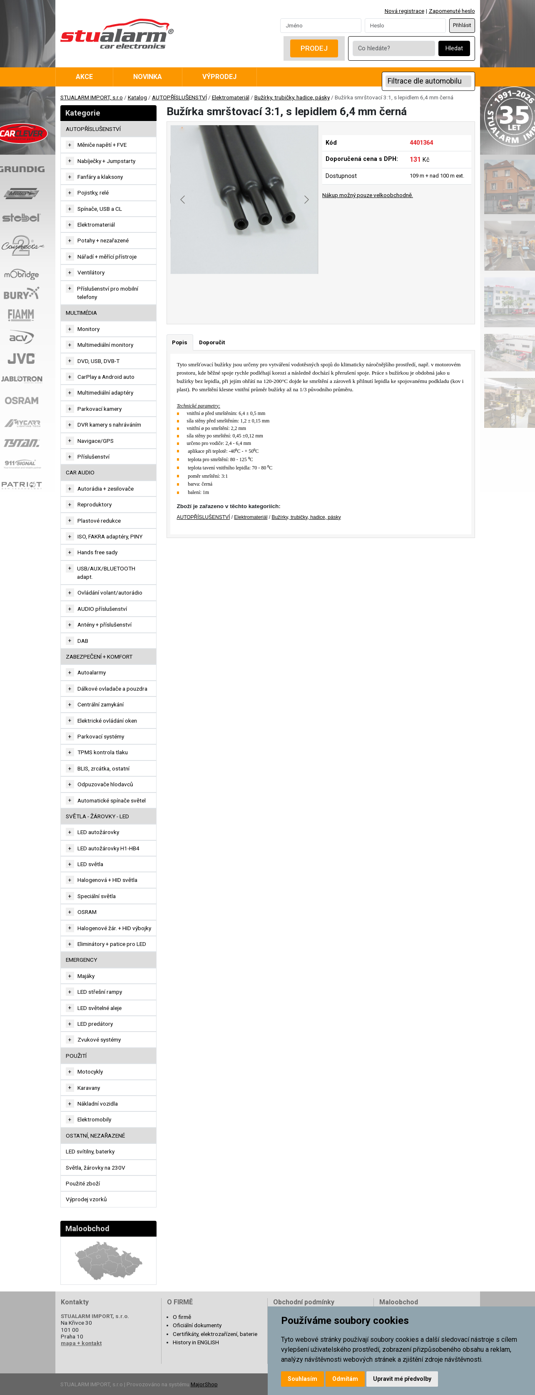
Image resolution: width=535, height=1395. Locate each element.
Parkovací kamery (99, 408)
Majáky (86, 976)
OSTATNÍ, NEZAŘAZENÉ (95, 1135)
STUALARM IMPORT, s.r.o (91, 97)
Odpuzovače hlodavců (105, 784)
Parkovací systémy (100, 736)
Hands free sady (97, 552)
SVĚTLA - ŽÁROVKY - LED (97, 816)
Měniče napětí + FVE (102, 144)
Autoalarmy (91, 672)
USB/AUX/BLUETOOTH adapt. (106, 572)
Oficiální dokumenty (197, 1325)
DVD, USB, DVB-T (98, 361)
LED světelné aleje (99, 1008)
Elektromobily (94, 1119)
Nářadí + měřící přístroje (107, 256)
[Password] (405, 25)
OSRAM (87, 912)
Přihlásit (462, 25)
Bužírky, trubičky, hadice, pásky (292, 97)
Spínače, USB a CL (99, 208)
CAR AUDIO (80, 472)
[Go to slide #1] (201, 292)
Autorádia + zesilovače (105, 488)
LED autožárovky (98, 832)
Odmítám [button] (345, 1378)
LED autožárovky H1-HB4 (108, 848)
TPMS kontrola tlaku (102, 752)
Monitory (88, 329)
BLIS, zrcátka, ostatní (103, 768)
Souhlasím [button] (302, 1378)
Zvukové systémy (99, 1039)
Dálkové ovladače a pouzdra (112, 688)
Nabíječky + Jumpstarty (106, 161)
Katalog (137, 97)
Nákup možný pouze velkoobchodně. (367, 195)
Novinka (147, 77)
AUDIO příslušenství (102, 608)
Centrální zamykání (100, 704)
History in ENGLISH (196, 1342)
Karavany (88, 1087)
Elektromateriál (230, 97)
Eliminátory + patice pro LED (111, 944)
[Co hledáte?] (394, 48)
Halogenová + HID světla (107, 880)
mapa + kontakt (81, 1343)
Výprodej (219, 77)
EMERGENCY (81, 959)
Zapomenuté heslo (452, 10)
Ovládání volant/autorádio (109, 592)
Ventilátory (91, 272)
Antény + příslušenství (104, 624)
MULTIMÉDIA (81, 312)
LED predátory (95, 1023)
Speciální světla (96, 896)
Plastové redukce (99, 520)
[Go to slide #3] (288, 292)
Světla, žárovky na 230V (95, 1167)
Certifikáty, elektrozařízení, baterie (215, 1334)
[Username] (320, 25)
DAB (82, 640)
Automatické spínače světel (111, 800)
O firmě (182, 1317)
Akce (84, 77)
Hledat (454, 48)
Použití (76, 1055)
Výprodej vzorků (86, 1199)
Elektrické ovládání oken (107, 720)
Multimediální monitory (105, 344)
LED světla (90, 864)
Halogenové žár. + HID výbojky (114, 928)
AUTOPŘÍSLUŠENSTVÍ (179, 97)
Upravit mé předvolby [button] (402, 1378)
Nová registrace (404, 10)
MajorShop (204, 1384)
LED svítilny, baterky (90, 1151)
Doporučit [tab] (212, 342)
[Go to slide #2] (245, 292)
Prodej (314, 48)
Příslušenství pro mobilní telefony (107, 292)
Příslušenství (93, 456)
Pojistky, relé (93, 192)
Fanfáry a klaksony (100, 176)
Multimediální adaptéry (105, 392)
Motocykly (90, 1071)
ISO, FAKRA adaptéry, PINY (109, 536)
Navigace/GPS (95, 440)
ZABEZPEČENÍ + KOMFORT (99, 656)
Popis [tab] (179, 342)
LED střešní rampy (99, 991)
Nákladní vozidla (97, 1103)
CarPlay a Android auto (105, 376)
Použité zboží (83, 1183)
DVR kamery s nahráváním (109, 424)
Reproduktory (94, 504)
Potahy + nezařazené (103, 240)
